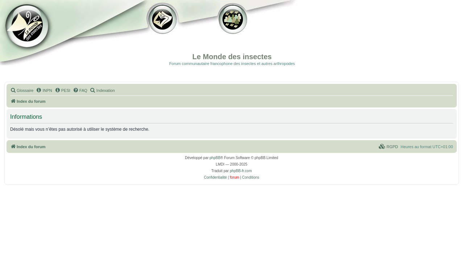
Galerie (163, 32)
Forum (231, 32)
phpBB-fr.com (241, 171)
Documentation (42, 32)
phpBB (215, 158)
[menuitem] (21, 90)
